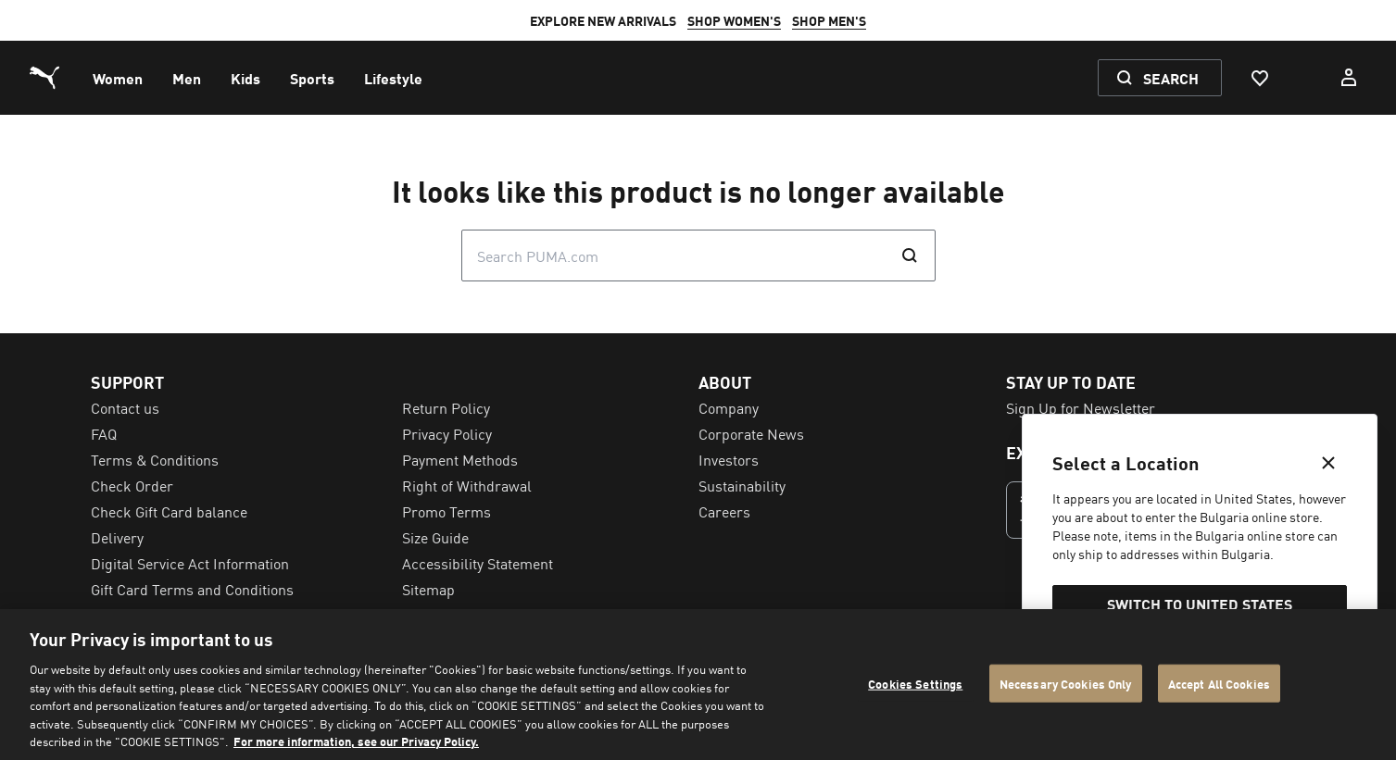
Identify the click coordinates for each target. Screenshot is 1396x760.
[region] (698, 684)
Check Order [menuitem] (132, 485)
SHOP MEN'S (829, 20)
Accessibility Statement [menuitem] (477, 563)
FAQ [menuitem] (104, 433)
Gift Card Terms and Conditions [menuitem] (192, 589)
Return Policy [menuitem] (446, 407)
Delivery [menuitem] (117, 537)
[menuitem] (117, 78)
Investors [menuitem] (728, 459)
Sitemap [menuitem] (428, 589)
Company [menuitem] (728, 407)
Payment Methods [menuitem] (460, 459)
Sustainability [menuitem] (742, 485)
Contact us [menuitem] (125, 407)
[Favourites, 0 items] (1258, 77)
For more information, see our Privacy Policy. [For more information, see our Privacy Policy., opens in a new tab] (356, 741)
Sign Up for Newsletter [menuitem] (1080, 407)
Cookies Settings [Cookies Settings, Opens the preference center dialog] (915, 682)
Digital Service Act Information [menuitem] (190, 563)
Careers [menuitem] (724, 511)
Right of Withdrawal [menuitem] (467, 485)
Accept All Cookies (1219, 682)
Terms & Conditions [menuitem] (155, 459)
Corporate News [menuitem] (751, 433)
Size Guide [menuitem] (435, 537)
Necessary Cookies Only (1066, 682)
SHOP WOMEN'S (734, 20)
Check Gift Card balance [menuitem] (169, 511)
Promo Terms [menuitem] (446, 511)
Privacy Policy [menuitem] (447, 433)
